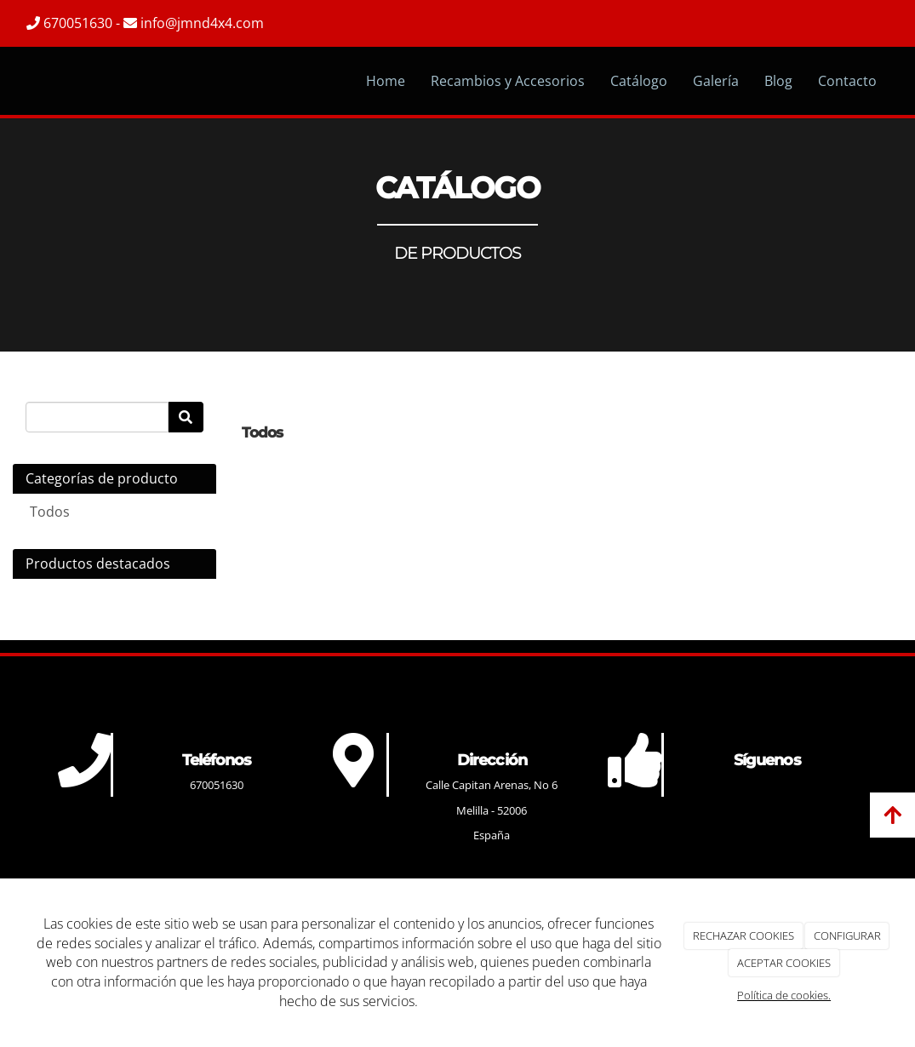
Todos (50, 511)
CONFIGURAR (847, 935)
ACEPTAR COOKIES (784, 962)
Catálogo (638, 81)
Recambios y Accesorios (508, 81)
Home (385, 81)
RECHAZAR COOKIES (743, 935)
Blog (778, 81)
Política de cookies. (784, 995)
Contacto (847, 81)
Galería (716, 81)
